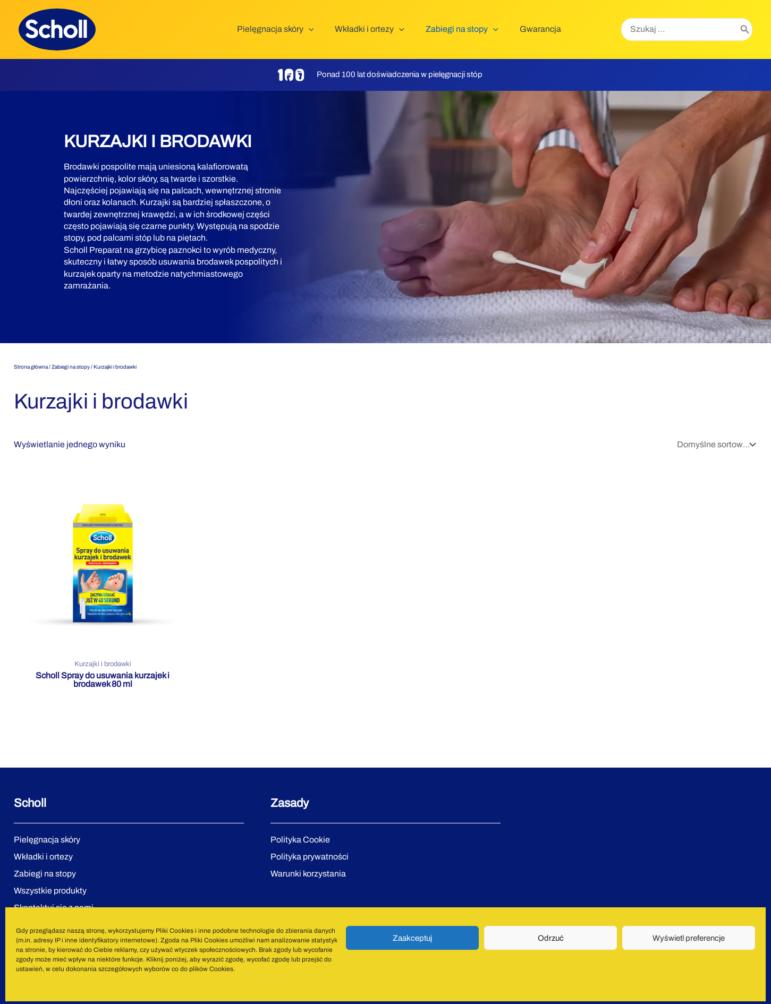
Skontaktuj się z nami (54, 907)
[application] (323, 29)
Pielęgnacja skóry (47, 839)
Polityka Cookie (300, 839)
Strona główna (31, 367)
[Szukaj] (745, 30)
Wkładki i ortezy (43, 856)
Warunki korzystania (308, 873)
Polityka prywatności (309, 856)
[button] (290, 29)
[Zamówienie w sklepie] (715, 444)
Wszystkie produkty (50, 890)
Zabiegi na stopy (71, 367)
